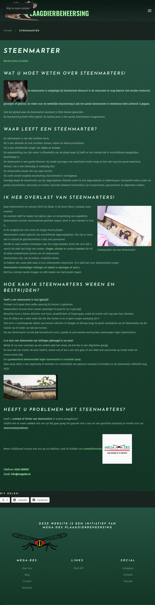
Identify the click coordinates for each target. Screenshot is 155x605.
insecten (80, 248)
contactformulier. (93, 448)
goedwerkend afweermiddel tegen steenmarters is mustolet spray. (44, 359)
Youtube (127, 581)
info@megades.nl (20, 474)
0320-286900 (21, 469)
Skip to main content (18, 8)
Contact (27, 581)
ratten (44, 147)
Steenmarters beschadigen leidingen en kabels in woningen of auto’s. (42, 267)
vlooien (59, 248)
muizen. (56, 147)
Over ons (27, 568)
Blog (27, 574)
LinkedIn (128, 574)
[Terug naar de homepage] (46, 10)
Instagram (127, 568)
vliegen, (50, 248)
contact (31, 423)
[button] (149, 10)
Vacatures (27, 587)
